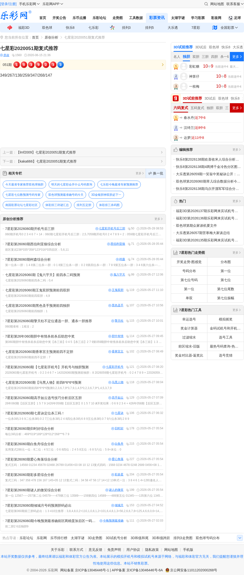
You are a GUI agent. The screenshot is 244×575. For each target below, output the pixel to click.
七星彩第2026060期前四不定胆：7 (27, 357)
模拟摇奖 (226, 319)
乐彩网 (42, 538)
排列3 (126, 28)
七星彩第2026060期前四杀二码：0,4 (29, 280)
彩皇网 (216, 18)
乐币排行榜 (58, 538)
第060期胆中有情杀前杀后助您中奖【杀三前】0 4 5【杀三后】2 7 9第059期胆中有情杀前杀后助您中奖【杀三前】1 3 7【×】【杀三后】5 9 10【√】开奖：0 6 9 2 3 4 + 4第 (84, 342)
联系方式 (76, 550)
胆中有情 (115, 336)
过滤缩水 (189, 337)
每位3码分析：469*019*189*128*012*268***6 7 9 (37, 434)
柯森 (120, 259)
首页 (42, 18)
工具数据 (136, 18)
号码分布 (189, 271)
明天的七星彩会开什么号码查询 (71, 184)
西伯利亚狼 (116, 244)
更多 (140, 173)
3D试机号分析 (116, 538)
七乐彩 (93, 28)
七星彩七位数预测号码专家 (23, 194)
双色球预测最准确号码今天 (65, 194)
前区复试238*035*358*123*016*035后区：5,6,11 (37, 249)
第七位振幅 (225, 298)
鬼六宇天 (117, 275)
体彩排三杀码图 (109, 205)
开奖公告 (59, 18)
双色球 (47, 28)
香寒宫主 (115, 351)
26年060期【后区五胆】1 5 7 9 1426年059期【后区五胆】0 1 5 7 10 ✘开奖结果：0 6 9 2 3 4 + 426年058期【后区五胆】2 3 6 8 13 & (84, 403)
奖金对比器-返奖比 (189, 355)
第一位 (226, 271)
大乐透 (173, 28)
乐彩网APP (51, 4)
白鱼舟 (117, 444)
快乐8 (70, 28)
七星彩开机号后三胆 (110, 228)
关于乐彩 (57, 550)
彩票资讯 (157, 18)
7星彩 (196, 28)
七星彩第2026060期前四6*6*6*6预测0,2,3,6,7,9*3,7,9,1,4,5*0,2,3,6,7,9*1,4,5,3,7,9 (58, 388)
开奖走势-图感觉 (189, 262)
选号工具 (226, 337)
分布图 (226, 262)
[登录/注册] (8, 4)
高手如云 (115, 398)
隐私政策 (152, 550)
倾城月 (117, 505)
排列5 (149, 28)
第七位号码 (189, 280)
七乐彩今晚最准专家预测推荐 (119, 184)
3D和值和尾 (140, 538)
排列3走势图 (183, 538)
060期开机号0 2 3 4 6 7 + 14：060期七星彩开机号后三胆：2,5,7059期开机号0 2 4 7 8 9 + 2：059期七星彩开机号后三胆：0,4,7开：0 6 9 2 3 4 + (84, 234)
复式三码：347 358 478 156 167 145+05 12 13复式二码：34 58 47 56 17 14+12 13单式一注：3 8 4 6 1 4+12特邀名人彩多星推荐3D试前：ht (84, 480)
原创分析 (51, 37)
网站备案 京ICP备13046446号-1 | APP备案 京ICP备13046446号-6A (111, 570)
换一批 (155, 173)
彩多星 (117, 474)
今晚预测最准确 (111, 521)
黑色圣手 (115, 305)
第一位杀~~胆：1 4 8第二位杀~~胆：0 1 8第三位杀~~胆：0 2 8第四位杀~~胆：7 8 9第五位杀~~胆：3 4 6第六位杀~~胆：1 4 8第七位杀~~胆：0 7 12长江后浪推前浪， (84, 265)
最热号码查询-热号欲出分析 (227, 346)
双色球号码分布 (208, 538)
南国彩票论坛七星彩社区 (21, 205)
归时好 (117, 428)
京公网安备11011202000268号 (193, 570)
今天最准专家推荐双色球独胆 (24, 184)
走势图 (117, 18)
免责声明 (114, 550)
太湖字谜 (178, 18)
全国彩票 (227, 28)
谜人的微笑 (114, 490)
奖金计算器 (189, 328)
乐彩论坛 (99, 18)
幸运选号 (189, 319)
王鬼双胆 (115, 290)
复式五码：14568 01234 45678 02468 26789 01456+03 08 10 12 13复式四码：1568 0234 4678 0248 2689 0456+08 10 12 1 (84, 465)
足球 (234, 18)
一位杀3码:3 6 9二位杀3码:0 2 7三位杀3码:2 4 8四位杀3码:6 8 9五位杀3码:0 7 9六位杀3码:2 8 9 (67, 419)
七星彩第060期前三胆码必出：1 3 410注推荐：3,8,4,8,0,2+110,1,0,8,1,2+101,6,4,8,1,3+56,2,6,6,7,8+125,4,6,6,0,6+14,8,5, (84, 511)
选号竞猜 (226, 355)
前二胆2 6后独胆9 (16, 526)
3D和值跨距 (161, 538)
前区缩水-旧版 (189, 346)
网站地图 (217, 4)
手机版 (188, 550)
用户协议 (133, 550)
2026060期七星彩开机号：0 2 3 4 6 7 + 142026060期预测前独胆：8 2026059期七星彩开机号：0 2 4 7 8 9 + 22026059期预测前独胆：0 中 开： (84, 372)
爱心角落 (115, 459)
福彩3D (24, 28)
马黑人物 (115, 382)
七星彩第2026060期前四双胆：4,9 (27, 296)
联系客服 (233, 4)
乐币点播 (79, 18)
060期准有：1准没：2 (19, 326)
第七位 (226, 280)
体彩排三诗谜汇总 (57, 205)
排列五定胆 (84, 205)
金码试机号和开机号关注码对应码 (227, 328)
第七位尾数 (225, 289)
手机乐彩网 (27, 4)
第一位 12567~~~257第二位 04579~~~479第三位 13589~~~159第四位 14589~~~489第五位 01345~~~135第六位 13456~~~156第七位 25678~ (84, 495)
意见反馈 (95, 550)
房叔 (4, 55)
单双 (189, 298)
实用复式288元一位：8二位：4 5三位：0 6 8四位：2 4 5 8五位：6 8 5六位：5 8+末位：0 (63, 449)
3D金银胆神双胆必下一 (106, 194)
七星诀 (117, 413)
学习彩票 (198, 18)
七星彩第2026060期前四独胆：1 (26, 311)
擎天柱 (117, 321)
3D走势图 (95, 538)
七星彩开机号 (112, 367)
